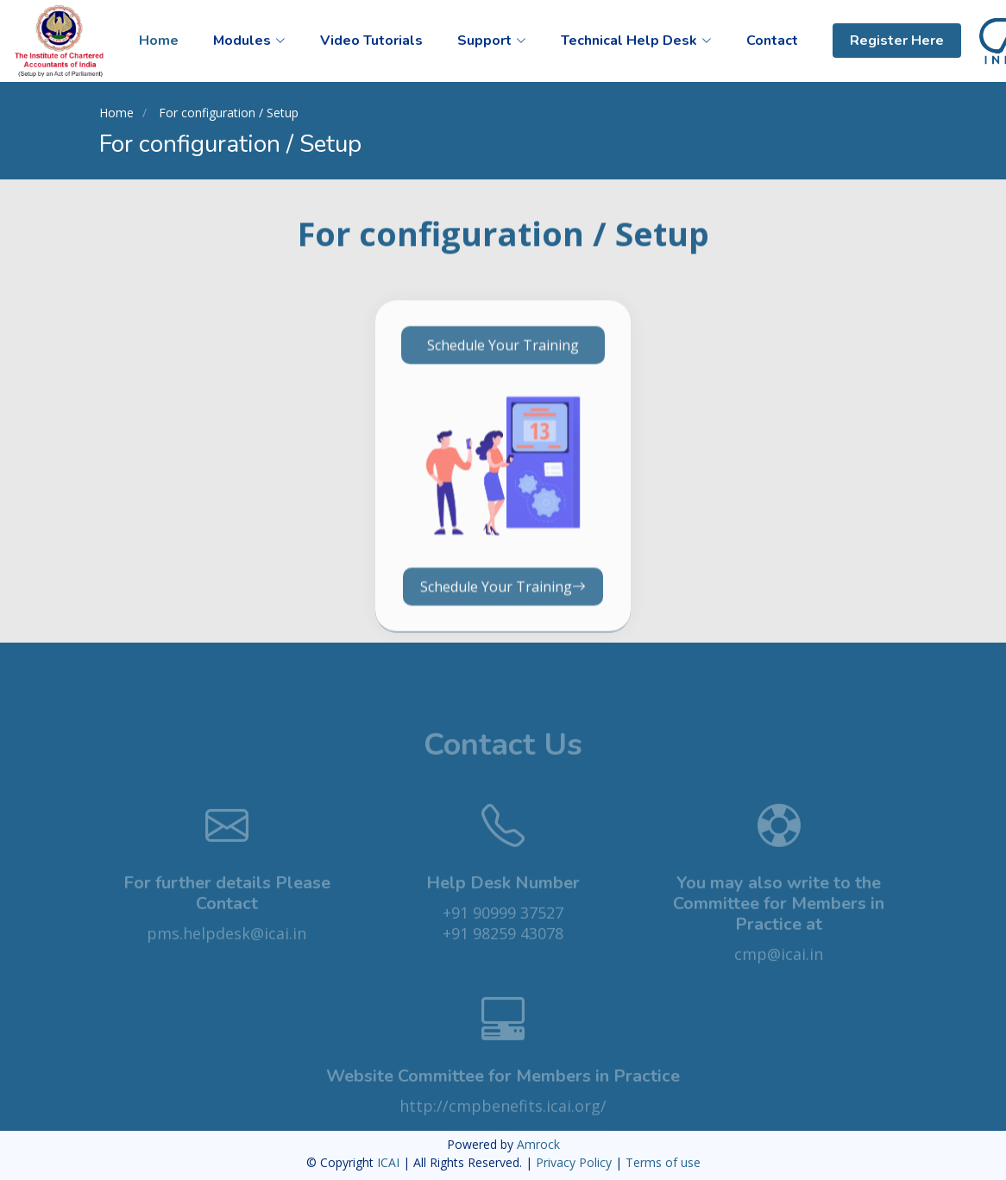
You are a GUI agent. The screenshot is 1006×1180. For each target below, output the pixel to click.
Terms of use (663, 1162)
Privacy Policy (575, 1162)
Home (159, 40)
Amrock (538, 1144)
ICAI (390, 1162)
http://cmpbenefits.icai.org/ (503, 1121)
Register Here (897, 40)
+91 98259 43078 (503, 948)
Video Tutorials (371, 40)
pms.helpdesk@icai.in (226, 948)
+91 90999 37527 (503, 928)
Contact (772, 40)
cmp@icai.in (778, 969)
